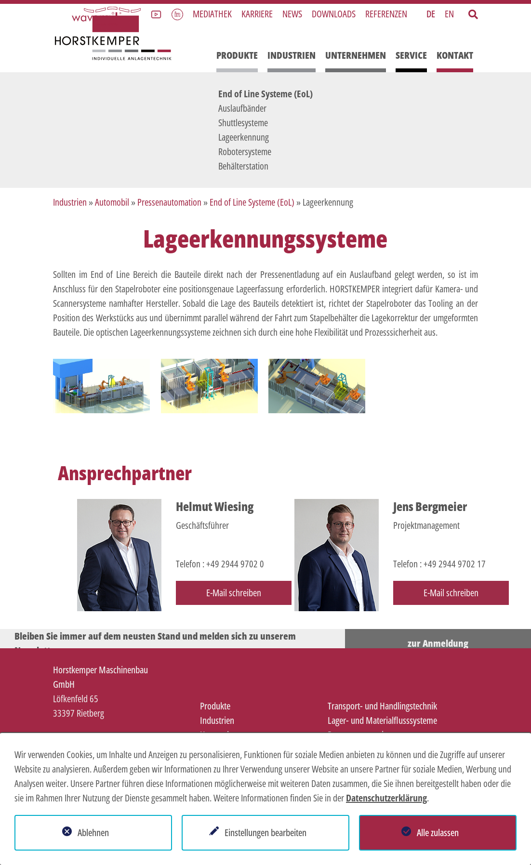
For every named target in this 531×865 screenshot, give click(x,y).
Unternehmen (355, 55)
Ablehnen (93, 832)
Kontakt (455, 55)
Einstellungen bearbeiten (265, 832)
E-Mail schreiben (233, 592)
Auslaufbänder (242, 108)
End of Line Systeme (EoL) (265, 93)
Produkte (237, 55)
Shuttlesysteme (243, 122)
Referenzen (386, 13)
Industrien (291, 55)
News (292, 13)
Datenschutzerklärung (386, 797)
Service (411, 55)
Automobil (112, 202)
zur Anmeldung (438, 643)
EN (449, 13)
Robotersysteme (244, 151)
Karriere (257, 13)
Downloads (334, 13)
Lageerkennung (243, 137)
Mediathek (212, 13)
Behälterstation (243, 165)
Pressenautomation (169, 202)
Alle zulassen (438, 832)
